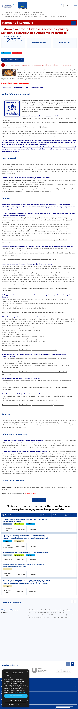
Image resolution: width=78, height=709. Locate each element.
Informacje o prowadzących (15, 434)
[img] (22, 5)
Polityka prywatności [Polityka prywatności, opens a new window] (19, 692)
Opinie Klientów (11, 581)
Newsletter (6, 672)
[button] (16, 704)
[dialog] (15, 688)
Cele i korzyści (9, 158)
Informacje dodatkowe (13, 481)
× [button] (27, 671)
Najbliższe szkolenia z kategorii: (39, 507)
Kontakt (4, 678)
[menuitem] (33, 703)
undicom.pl (42, 707)
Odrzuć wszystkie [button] (15, 700)
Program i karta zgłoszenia (12, 59)
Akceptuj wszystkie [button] (15, 696)
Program (6, 198)
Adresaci (6, 414)
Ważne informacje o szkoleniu (16, 94)
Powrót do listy (39, 500)
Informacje (6, 665)
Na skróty (5, 659)
